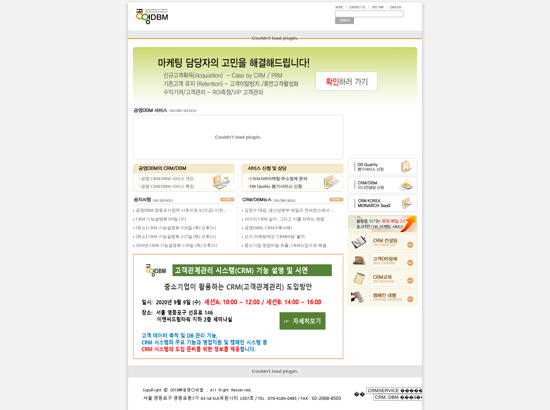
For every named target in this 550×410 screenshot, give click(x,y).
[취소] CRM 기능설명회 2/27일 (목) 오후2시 (176, 236)
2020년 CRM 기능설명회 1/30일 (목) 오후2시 (176, 245)
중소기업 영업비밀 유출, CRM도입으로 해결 (285, 245)
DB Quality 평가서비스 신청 (276, 186)
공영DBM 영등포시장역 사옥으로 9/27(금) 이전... (181, 210)
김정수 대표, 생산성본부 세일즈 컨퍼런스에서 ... (289, 210)
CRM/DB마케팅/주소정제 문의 (278, 178)
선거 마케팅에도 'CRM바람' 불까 (274, 236)
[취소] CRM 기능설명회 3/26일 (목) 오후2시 (176, 227)
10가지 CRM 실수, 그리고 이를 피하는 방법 (284, 219)
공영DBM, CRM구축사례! (268, 227)
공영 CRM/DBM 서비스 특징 (167, 186)
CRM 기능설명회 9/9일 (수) (161, 219)
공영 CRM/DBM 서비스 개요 (167, 178)
